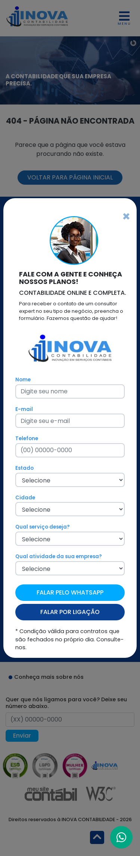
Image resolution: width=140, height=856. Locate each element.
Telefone (26, 438)
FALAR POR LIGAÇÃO (70, 612)
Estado (24, 468)
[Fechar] (126, 216)
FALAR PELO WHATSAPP (70, 592)
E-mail (24, 409)
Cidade (25, 497)
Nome (23, 379)
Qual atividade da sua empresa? (58, 556)
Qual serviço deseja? (42, 526)
